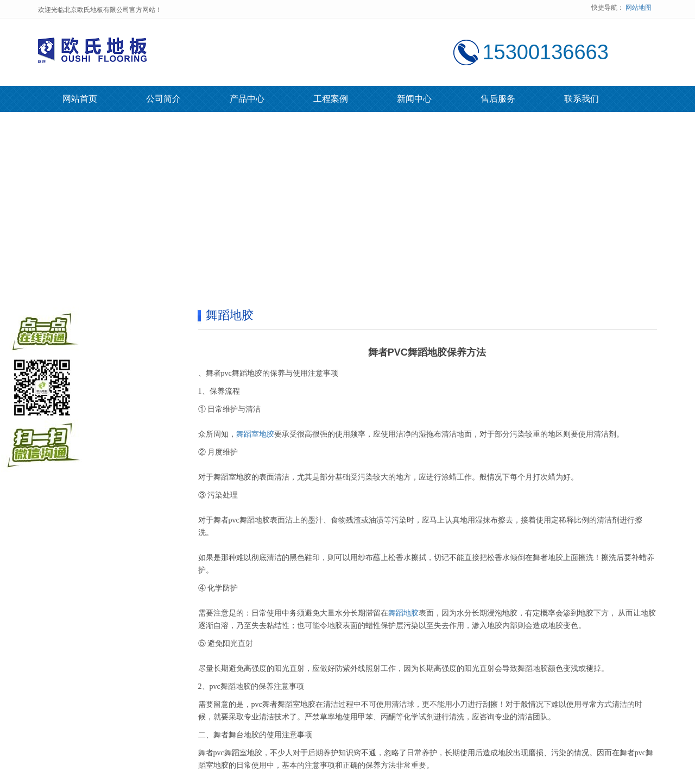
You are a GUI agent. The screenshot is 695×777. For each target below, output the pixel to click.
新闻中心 (414, 98)
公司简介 (163, 98)
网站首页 (79, 98)
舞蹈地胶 (403, 613)
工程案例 (330, 98)
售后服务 (498, 98)
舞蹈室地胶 (255, 434)
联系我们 (581, 98)
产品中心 (247, 98)
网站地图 (639, 7)
